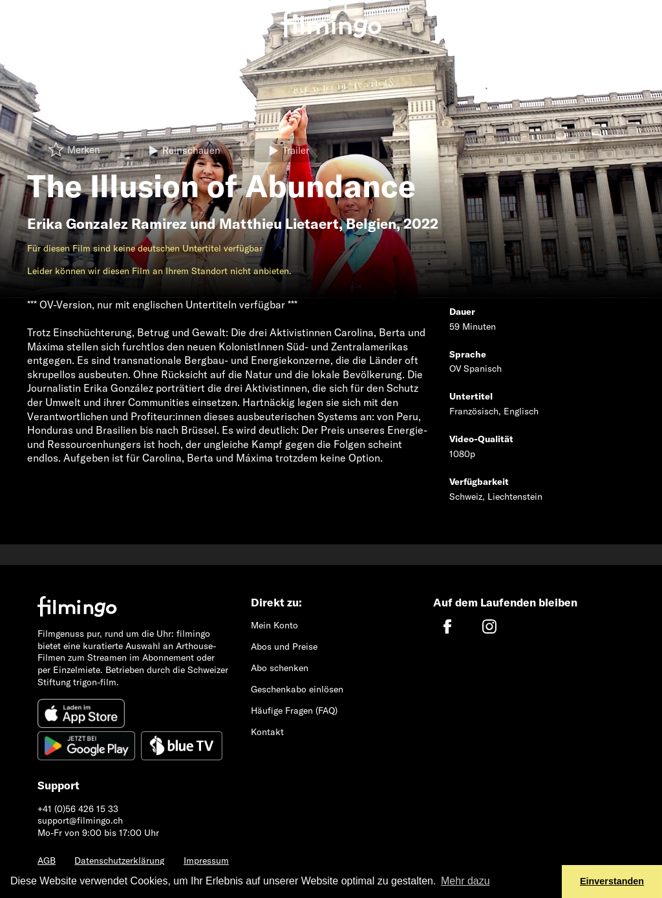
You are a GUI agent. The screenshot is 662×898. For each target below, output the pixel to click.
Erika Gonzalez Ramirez (107, 224)
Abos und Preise (284, 646)
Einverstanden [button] (612, 881)
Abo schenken (279, 668)
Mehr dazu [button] (465, 880)
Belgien (371, 224)
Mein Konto (274, 625)
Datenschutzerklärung (119, 860)
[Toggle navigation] (19, 14)
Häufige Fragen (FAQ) (294, 710)
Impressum (206, 860)
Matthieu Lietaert (279, 224)
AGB (46, 860)
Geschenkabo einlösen (297, 689)
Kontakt (267, 732)
